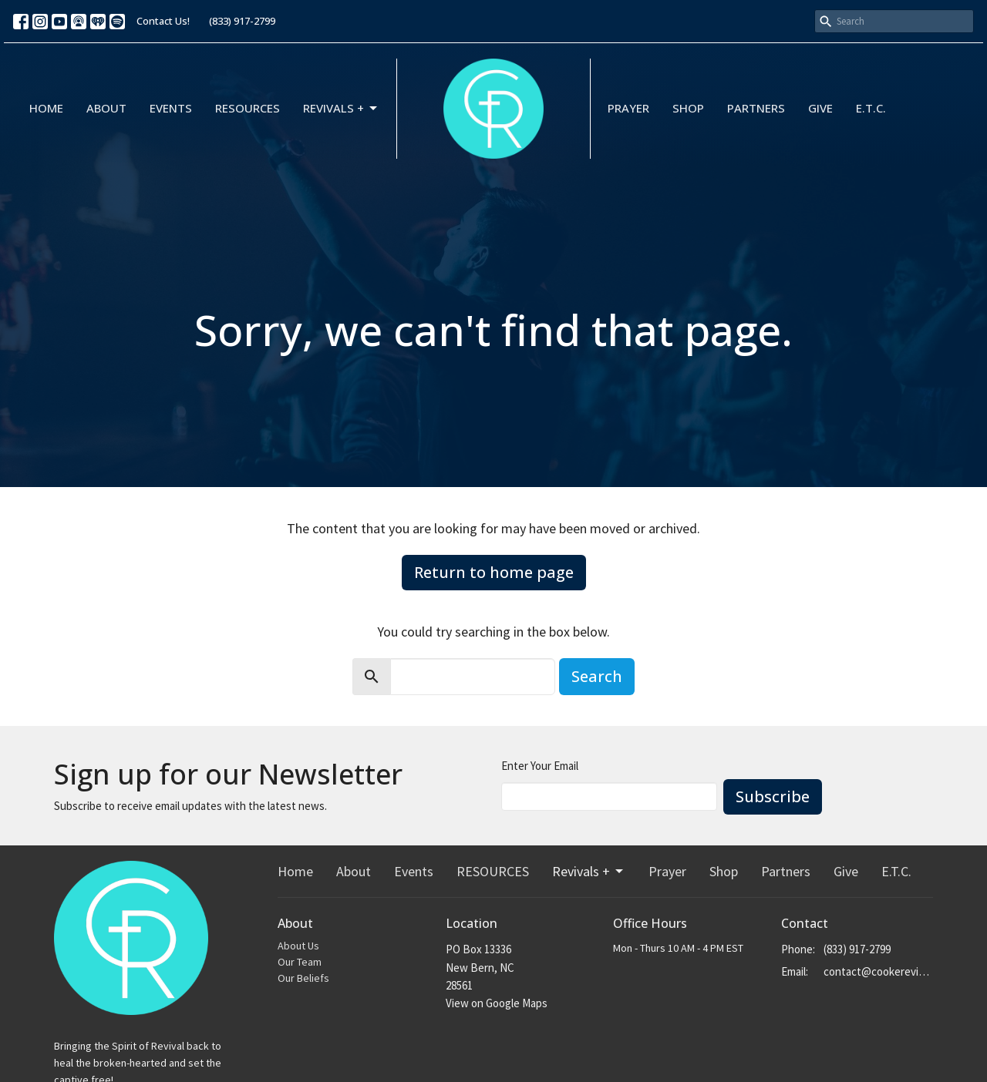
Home (46, 108)
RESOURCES (247, 108)
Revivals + (341, 108)
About (106, 108)
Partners (756, 108)
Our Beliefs (303, 978)
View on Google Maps (496, 1003)
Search (596, 676)
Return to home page (494, 572)
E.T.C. (871, 108)
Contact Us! (163, 21)
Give (820, 108)
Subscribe (773, 796)
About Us (298, 946)
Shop (688, 108)
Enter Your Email (539, 765)
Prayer (628, 108)
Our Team (300, 962)
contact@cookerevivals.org (879, 971)
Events (171, 108)
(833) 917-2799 (242, 21)
